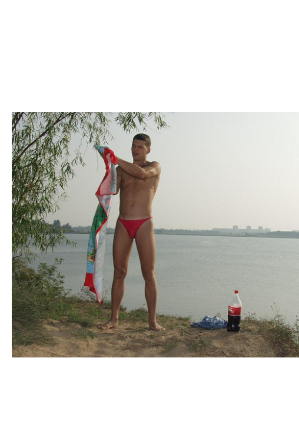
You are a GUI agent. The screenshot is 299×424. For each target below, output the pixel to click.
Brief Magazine (149, 56)
